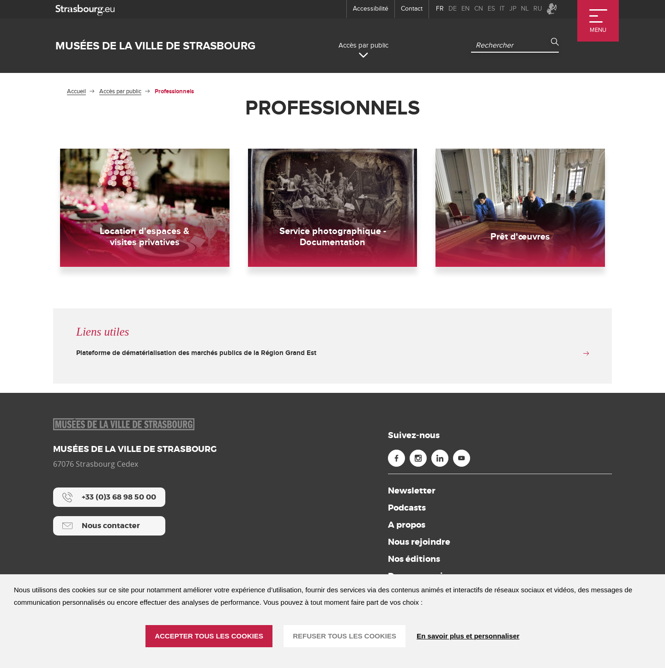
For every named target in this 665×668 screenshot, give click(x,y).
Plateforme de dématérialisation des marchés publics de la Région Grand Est (196, 354)
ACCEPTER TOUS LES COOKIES (209, 636)
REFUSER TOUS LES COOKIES (344, 636)
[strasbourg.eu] (85, 9)
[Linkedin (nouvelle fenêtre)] (439, 460)
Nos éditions (414, 561)
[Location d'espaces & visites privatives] (145, 209)
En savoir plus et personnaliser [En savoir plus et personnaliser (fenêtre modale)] (468, 636)
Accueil (76, 91)
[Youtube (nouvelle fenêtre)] (461, 460)
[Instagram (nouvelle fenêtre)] (418, 460)
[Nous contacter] (109, 527)
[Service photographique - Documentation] (332, 209)
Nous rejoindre (419, 544)
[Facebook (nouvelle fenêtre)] (396, 460)
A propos (406, 527)
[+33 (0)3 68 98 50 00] (109, 499)
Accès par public (120, 91)
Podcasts (407, 510)
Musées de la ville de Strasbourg (155, 46)
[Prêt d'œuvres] (520, 209)
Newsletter (411, 492)
